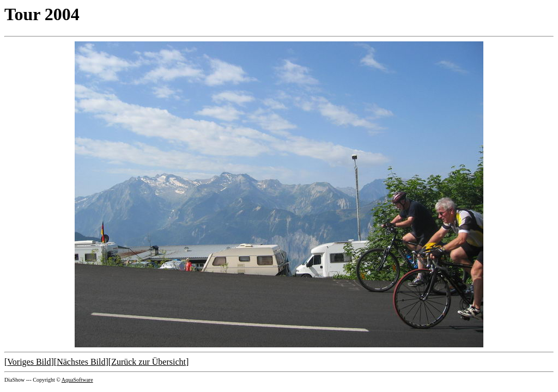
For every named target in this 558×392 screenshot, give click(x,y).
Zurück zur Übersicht (148, 361)
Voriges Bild (29, 361)
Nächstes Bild (81, 361)
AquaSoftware (77, 380)
